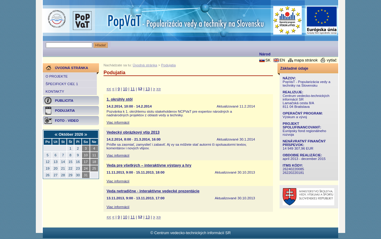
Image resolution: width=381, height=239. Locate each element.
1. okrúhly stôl (120, 99)
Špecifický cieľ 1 (62, 84)
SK (267, 60)
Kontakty (55, 91)
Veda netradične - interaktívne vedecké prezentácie (153, 191)
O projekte (57, 76)
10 (125, 89)
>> (158, 89)
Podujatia (168, 65)
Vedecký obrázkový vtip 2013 (133, 132)
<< (109, 89)
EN (282, 60)
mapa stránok (306, 60)
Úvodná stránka (145, 65)
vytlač (332, 60)
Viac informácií (118, 122)
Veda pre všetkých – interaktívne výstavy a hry (149, 165)
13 (147, 89)
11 (133, 89)
